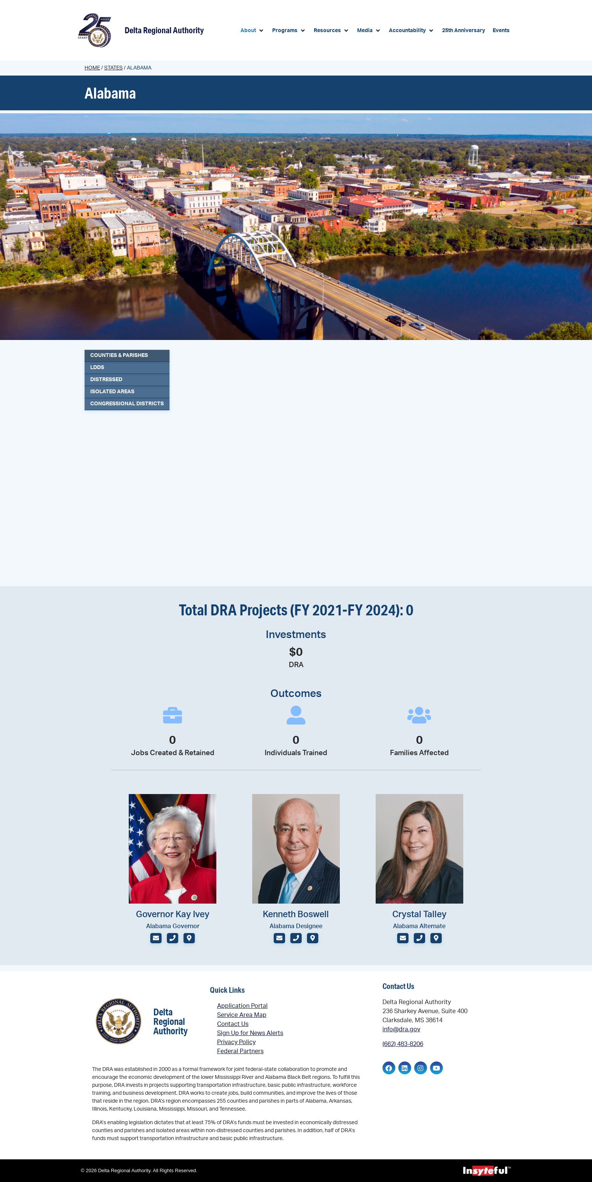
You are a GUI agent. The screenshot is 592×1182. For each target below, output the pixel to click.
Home (92, 68)
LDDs (97, 367)
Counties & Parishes (119, 355)
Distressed (106, 379)
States (113, 68)
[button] (252, 31)
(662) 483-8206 (402, 1044)
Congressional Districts (127, 403)
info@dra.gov (401, 1029)
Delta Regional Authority (164, 30)
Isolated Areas (112, 391)
